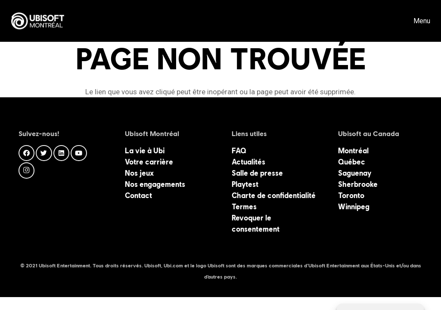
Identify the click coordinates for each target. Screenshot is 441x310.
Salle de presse (257, 173)
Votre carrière (149, 162)
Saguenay (354, 173)
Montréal (353, 150)
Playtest (245, 184)
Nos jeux (139, 173)
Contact (138, 195)
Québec (351, 162)
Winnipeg (354, 206)
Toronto (351, 195)
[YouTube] (79, 153)
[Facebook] (27, 153)
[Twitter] (44, 153)
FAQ (239, 150)
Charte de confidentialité (274, 195)
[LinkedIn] (61, 153)
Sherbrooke (358, 184)
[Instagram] (27, 170)
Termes (244, 206)
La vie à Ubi (145, 150)
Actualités (248, 162)
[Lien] (37, 21)
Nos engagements (155, 184)
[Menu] (415, 21)
